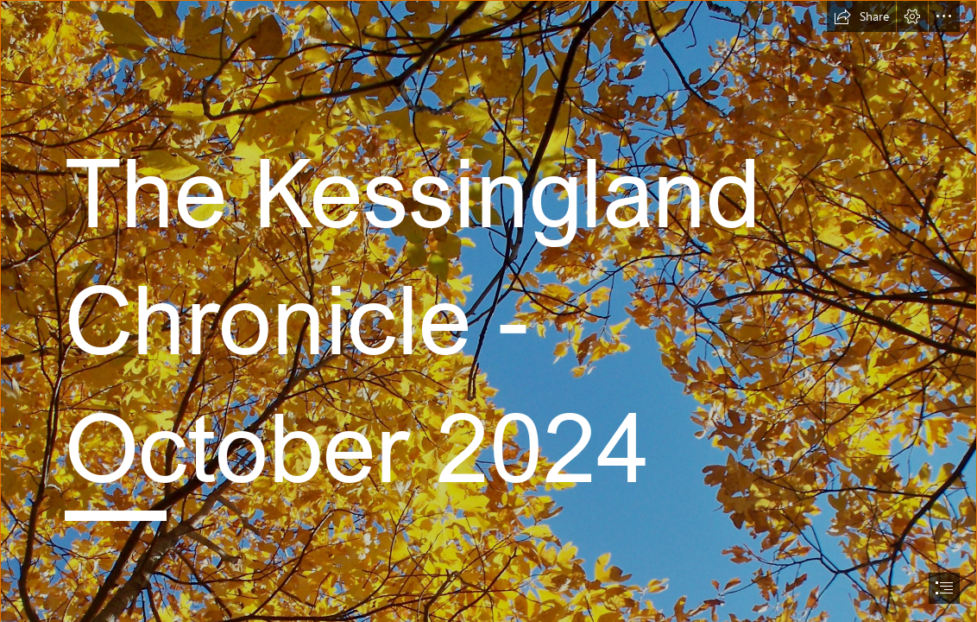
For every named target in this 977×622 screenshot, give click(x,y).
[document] (488, 311)
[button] (861, 16)
